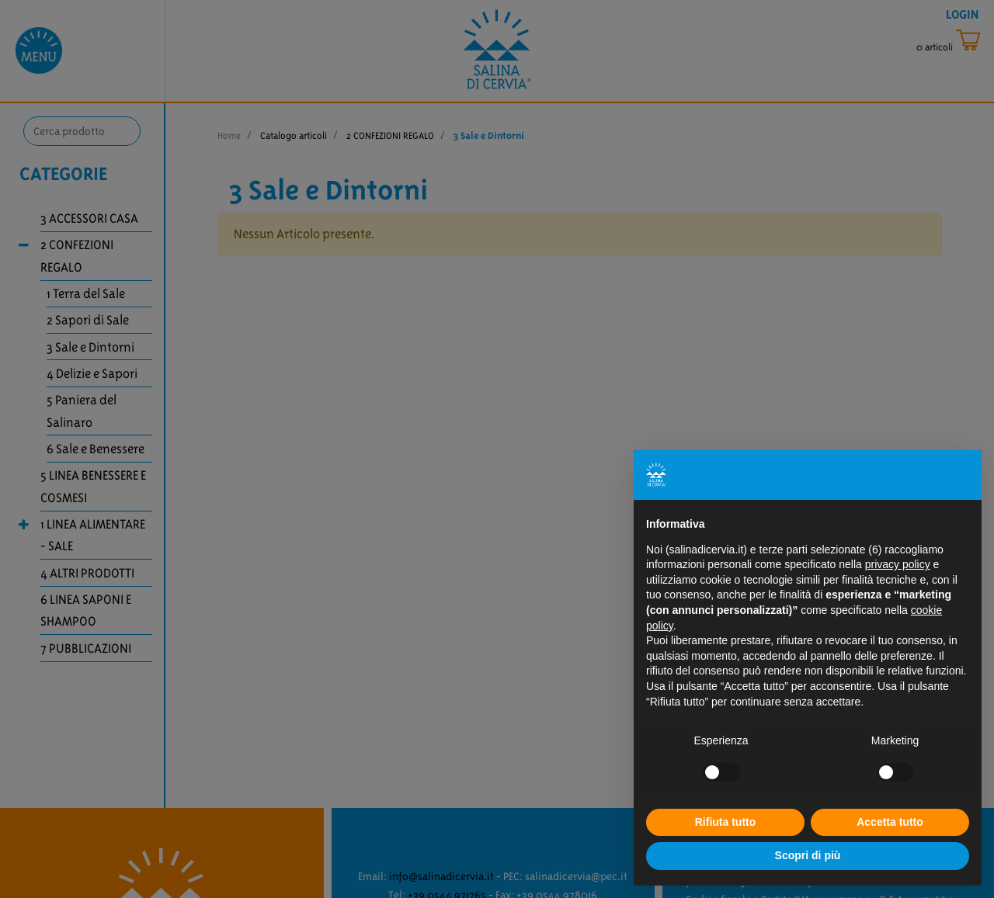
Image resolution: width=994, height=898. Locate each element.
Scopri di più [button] (808, 855)
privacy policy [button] (897, 564)
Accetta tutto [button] (890, 822)
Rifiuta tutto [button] (725, 822)
